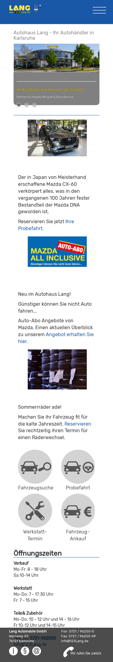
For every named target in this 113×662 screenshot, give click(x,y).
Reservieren (77, 424)
